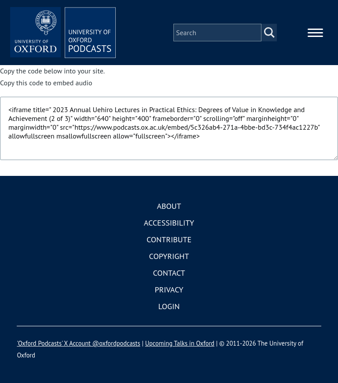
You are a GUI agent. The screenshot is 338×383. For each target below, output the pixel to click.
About (169, 206)
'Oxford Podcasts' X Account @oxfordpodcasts (78, 343)
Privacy (168, 290)
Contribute (169, 239)
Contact (169, 273)
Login (169, 306)
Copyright (169, 256)
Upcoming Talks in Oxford (179, 343)
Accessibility (169, 223)
